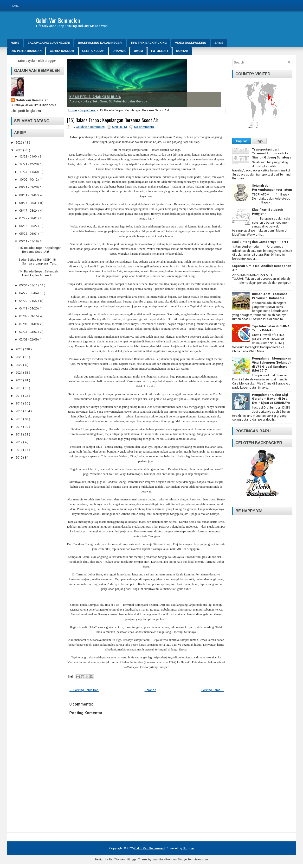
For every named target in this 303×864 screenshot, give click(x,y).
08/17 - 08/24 (28, 210)
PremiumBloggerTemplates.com (186, 859)
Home (15, 5)
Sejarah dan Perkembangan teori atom (272, 187)
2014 (19, 427)
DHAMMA (119, 51)
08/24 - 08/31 (28, 203)
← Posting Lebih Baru (84, 690)
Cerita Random (62, 51)
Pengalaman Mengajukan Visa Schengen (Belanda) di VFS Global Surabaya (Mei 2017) (271, 364)
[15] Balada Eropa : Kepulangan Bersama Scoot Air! (40, 250)
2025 (19, 150)
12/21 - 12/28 (28, 164)
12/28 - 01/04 (28, 156)
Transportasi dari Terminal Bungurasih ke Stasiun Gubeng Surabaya (271, 153)
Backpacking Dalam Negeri (100, 42)
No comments (144, 127)
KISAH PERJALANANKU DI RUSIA (95, 97)
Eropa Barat (88, 110)
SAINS (218, 42)
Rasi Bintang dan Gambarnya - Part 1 (260, 242)
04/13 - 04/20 (28, 308)
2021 (19, 372)
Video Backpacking (190, 42)
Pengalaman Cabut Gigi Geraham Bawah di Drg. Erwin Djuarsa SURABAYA (271, 399)
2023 (19, 357)
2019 (19, 388)
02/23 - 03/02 (28, 332)
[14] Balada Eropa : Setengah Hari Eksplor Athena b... (38, 273)
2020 (19, 380)
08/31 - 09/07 (28, 195)
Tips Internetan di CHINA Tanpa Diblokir (271, 328)
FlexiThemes (117, 859)
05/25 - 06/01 (28, 233)
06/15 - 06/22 (28, 226)
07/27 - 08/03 (28, 218)
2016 (19, 411)
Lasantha (157, 859)
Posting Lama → (212, 690)
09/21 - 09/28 (28, 187)
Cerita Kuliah (93, 51)
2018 (19, 395)
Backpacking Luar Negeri (49, 42)
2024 (19, 349)
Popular (241, 141)
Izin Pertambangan (26, 51)
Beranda (150, 690)
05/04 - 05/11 (28, 285)
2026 (19, 142)
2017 (19, 403)
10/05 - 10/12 (28, 179)
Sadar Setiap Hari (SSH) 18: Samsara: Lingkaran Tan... (38, 261)
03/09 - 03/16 (28, 316)
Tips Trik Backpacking (149, 42)
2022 (19, 365)
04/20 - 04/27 (28, 301)
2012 (19, 442)
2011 (19, 450)
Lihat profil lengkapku (26, 111)
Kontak (182, 51)
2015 (19, 419)
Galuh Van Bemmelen (58, 20)
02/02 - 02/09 (28, 339)
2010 (19, 457)
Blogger (50, 61)
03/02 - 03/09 (28, 324)
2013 (19, 434)
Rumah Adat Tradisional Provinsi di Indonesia (270, 296)
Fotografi (159, 51)
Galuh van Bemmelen (32, 100)
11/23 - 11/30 (28, 172)
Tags (259, 141)
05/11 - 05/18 (28, 241)
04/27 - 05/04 (28, 293)
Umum (138, 51)
